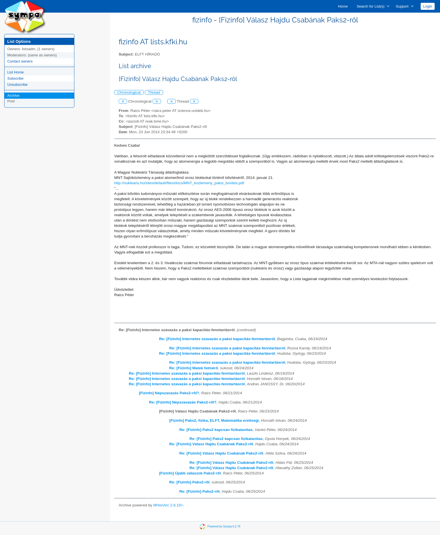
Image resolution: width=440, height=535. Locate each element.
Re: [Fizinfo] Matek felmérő (193, 368)
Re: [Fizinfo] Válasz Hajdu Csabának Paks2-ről (211, 444)
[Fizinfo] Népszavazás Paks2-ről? (169, 393)
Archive (13, 95)
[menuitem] (342, 6)
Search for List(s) (370, 6)
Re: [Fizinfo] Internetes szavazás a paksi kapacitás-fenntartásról (217, 339)
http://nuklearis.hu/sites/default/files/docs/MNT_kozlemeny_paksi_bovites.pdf (179, 183)
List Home (15, 72)
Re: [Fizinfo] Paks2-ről (189, 482)
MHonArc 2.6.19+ (168, 505)
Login (427, 6)
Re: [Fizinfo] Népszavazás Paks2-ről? (182, 402)
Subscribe (15, 78)
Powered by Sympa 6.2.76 (223, 526)
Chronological (129, 92)
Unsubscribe (17, 84)
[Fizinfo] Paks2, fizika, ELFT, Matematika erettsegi (214, 420)
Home (343, 6)
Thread (154, 92)
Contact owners (20, 61)
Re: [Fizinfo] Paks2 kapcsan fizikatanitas (216, 430)
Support (402, 6)
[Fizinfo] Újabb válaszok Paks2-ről (190, 473)
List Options (19, 41)
